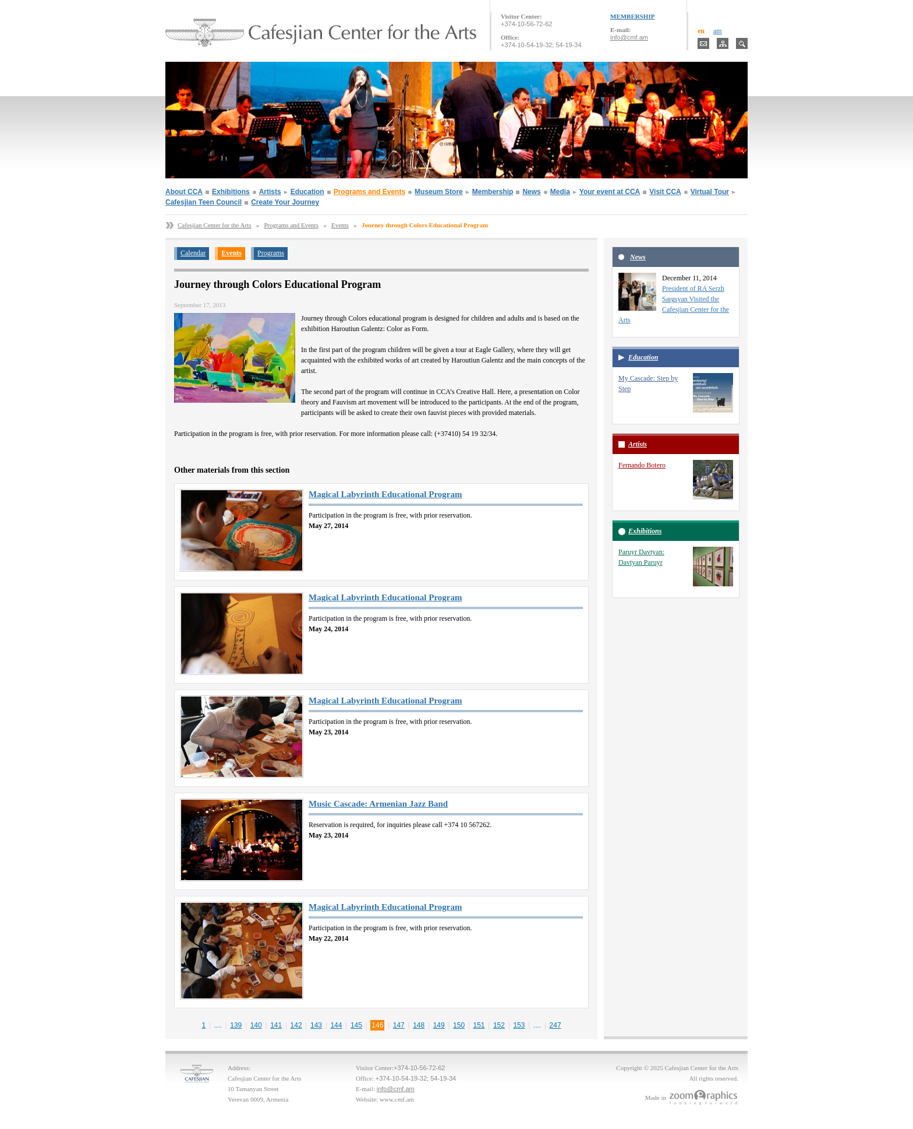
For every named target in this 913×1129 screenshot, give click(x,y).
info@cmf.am (629, 37)
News (531, 192)
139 (236, 1025)
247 (555, 1025)
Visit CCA (665, 192)
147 (399, 1025)
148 (418, 1025)
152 (499, 1025)
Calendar (193, 253)
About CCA (184, 192)
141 (276, 1025)
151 (479, 1025)
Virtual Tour (710, 192)
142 (296, 1025)
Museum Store (439, 192)
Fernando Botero (642, 465)
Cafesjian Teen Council (203, 202)
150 (459, 1025)
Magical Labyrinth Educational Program (385, 494)
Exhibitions (231, 192)
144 (336, 1025)
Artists (270, 192)
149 (439, 1025)
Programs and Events (369, 192)
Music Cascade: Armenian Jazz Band (378, 803)
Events (340, 224)
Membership (493, 192)
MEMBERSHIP (632, 16)
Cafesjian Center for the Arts (214, 224)
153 (519, 1025)
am (717, 31)
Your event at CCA (609, 192)
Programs (270, 253)
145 (356, 1025)
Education (307, 192)
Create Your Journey (285, 202)
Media (560, 192)
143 (316, 1025)
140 (256, 1025)
